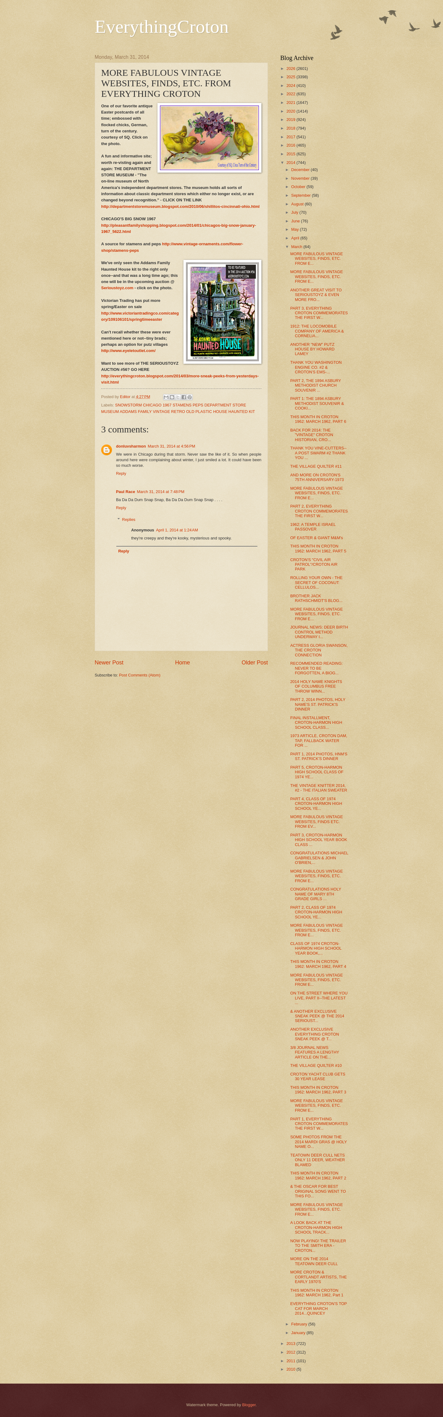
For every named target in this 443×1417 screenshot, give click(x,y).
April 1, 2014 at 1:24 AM (177, 530)
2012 (291, 1352)
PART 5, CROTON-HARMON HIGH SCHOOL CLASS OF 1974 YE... (316, 772)
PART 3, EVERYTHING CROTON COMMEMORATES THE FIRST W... (319, 313)
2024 (291, 85)
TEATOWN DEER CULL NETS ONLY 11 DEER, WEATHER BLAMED (317, 1160)
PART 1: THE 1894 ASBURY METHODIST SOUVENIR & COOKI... (317, 403)
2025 (291, 77)
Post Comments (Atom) (140, 675)
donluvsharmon (131, 446)
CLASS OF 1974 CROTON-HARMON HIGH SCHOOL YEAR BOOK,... (315, 948)
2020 (291, 111)
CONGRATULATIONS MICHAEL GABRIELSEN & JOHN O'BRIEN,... (319, 858)
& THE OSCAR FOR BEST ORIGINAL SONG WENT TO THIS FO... (318, 1191)
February (299, 1324)
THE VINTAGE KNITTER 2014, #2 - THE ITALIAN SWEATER (318, 787)
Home (182, 662)
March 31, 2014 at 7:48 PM (161, 491)
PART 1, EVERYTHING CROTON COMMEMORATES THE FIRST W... (319, 1124)
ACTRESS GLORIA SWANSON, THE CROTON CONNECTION (319, 650)
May (295, 229)
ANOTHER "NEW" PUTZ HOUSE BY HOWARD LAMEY (312, 349)
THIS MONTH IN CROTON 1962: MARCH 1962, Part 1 (316, 1292)
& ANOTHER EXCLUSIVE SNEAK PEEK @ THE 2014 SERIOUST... (317, 1016)
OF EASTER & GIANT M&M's (316, 537)
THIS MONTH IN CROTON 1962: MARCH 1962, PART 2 (318, 1175)
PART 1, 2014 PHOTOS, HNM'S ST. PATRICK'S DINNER (318, 756)
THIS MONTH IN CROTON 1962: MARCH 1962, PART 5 (318, 548)
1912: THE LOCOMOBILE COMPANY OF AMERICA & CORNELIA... (317, 331)
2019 (291, 119)
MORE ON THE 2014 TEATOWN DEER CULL (314, 1261)
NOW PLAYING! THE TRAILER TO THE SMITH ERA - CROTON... (318, 1246)
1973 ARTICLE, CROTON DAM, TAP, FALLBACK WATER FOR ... (318, 740)
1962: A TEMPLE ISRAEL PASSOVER (313, 526)
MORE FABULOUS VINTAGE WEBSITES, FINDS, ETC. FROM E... (316, 258)
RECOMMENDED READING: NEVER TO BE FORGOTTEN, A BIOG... (316, 668)
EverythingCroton (162, 26)
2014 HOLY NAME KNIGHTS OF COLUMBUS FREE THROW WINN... (316, 686)
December (301, 169)
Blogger (249, 1404)
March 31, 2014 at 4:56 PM (172, 446)
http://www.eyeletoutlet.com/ (128, 350)
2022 (291, 94)
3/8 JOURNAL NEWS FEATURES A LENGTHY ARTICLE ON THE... (314, 1052)
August (298, 204)
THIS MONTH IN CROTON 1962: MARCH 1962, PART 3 (318, 1089)
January (298, 1332)
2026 (291, 68)
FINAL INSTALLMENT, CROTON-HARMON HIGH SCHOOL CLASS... (316, 722)
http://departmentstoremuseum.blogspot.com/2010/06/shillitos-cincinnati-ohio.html (180, 206)
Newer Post (109, 662)
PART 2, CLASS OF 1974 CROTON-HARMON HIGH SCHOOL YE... (316, 912)
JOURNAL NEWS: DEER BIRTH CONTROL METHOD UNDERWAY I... (319, 632)
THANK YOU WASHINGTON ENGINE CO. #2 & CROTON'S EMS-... (316, 367)
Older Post (255, 662)
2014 (291, 162)
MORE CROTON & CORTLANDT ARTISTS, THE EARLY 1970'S (318, 1277)
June (296, 221)
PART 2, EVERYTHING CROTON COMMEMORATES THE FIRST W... (319, 511)
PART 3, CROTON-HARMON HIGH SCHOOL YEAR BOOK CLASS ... (318, 840)
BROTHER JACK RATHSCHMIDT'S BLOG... (316, 598)
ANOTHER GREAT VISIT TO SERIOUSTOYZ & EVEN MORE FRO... (316, 295)
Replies (128, 519)
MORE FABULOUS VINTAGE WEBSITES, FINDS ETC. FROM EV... (316, 821)
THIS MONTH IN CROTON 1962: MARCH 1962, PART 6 (318, 419)
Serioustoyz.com (117, 288)
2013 (291, 1343)
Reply (121, 473)
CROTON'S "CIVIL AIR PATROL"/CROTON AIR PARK (314, 564)
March (297, 246)
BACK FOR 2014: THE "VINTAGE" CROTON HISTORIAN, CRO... (311, 435)
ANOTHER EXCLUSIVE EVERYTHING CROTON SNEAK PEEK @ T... (314, 1034)
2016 (291, 145)
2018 (291, 128)
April (295, 238)
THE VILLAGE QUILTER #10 (316, 1065)
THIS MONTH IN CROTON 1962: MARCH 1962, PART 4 (318, 963)
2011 (291, 1361)
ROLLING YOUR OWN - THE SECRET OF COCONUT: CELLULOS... (316, 582)
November (301, 178)
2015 (291, 154)
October (298, 186)
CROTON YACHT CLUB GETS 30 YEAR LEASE (317, 1076)
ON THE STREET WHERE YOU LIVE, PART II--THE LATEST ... (318, 998)
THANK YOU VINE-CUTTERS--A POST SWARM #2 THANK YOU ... (318, 453)
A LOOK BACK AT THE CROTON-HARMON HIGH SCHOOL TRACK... (316, 1227)
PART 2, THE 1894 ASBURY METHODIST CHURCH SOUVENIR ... (315, 385)
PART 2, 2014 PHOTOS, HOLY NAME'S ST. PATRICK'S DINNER (317, 704)
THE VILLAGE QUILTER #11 (316, 466)
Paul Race (125, 491)
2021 (291, 102)
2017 (291, 137)
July (295, 212)
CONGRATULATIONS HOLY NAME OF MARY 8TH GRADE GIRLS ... (315, 894)
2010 (291, 1369)
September (301, 195)
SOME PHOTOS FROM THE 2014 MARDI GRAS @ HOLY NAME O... (318, 1142)
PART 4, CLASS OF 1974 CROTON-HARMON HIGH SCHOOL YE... (316, 804)
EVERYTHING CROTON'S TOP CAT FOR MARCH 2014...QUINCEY (318, 1308)
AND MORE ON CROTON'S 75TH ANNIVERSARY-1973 (317, 477)
